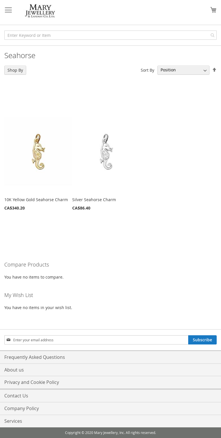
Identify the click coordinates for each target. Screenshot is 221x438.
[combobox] (110, 35)
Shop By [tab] (15, 70)
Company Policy (21, 408)
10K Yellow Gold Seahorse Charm (36, 199)
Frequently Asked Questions (34, 357)
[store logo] (40, 11)
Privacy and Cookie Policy (31, 382)
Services (13, 421)
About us (14, 370)
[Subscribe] (202, 339)
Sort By (147, 70)
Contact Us (16, 396)
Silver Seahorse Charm (94, 199)
